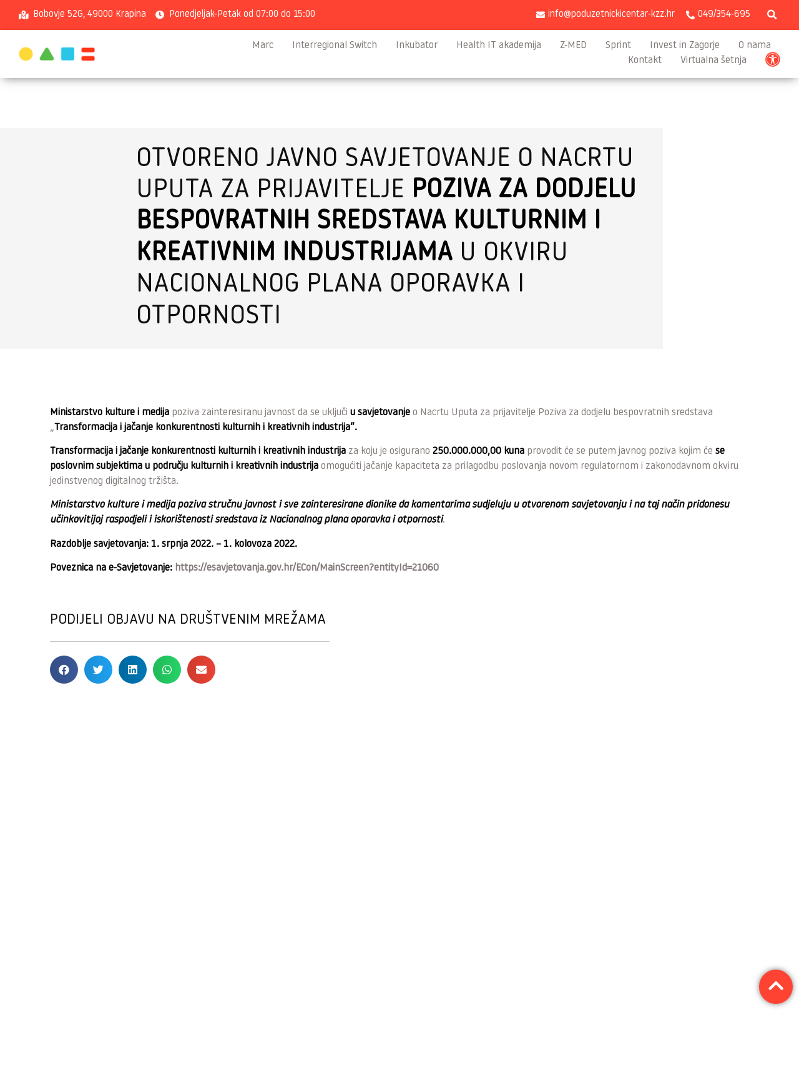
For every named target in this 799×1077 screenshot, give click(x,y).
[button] (771, 15)
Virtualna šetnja (713, 61)
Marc (262, 46)
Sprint (618, 46)
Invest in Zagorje (685, 46)
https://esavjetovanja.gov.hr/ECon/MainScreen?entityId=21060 (307, 568)
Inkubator (417, 46)
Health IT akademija (498, 46)
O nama (754, 46)
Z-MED (573, 46)
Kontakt (645, 61)
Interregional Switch (334, 46)
